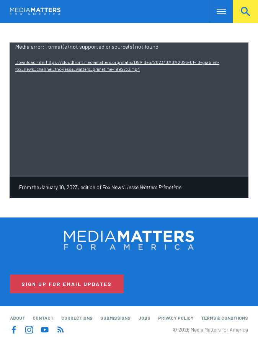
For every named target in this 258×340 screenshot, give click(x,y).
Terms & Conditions (224, 317)
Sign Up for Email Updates (66, 284)
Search (245, 11)
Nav (216, 11)
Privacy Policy (176, 317)
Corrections (77, 317)
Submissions (115, 317)
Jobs (144, 317)
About (17, 317)
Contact (43, 317)
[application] (129, 109)
